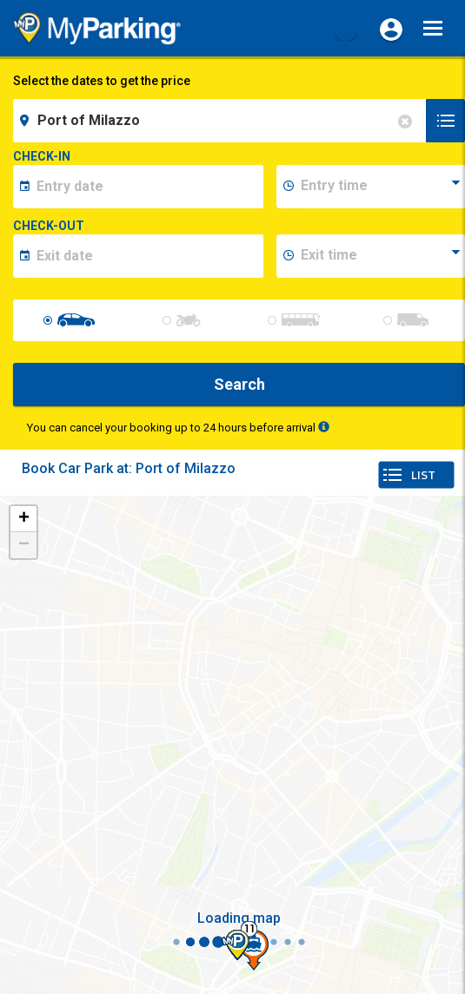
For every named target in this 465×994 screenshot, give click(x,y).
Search (239, 384)
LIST (423, 474)
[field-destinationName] (222, 120)
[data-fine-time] (380, 256)
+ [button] (24, 519)
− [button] (24, 545)
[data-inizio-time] (380, 186)
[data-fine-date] (147, 256)
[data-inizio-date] (147, 186)
